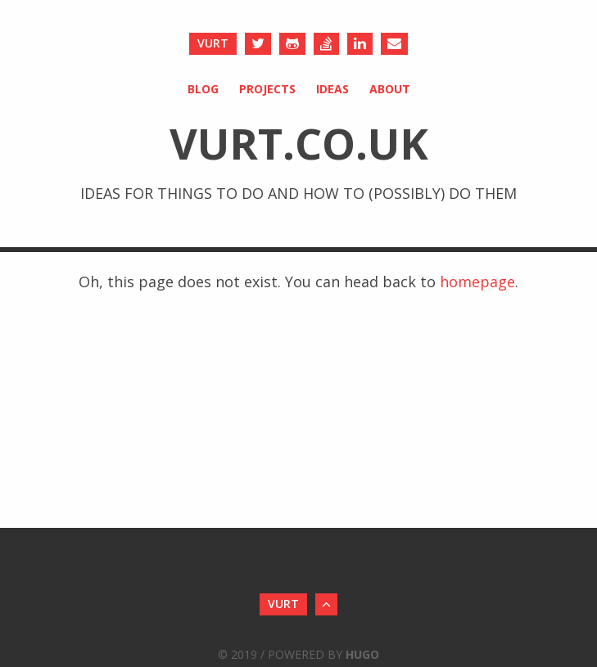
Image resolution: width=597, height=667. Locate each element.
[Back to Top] (326, 604)
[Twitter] (258, 44)
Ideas (332, 89)
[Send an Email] (394, 44)
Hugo (362, 654)
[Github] (292, 44)
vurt (212, 43)
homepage (477, 281)
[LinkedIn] (360, 44)
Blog (203, 89)
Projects (267, 89)
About (389, 89)
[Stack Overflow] (326, 44)
